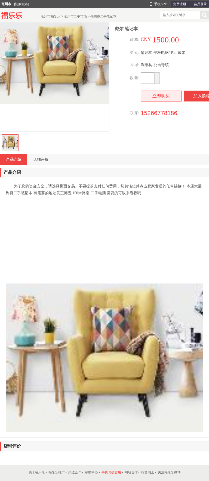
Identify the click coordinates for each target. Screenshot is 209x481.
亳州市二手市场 (75, 16)
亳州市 (6, 4)
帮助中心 (91, 472)
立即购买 (161, 96)
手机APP (160, 4)
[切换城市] (21, 4)
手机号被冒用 (111, 472)
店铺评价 (40, 159)
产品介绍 (13, 159)
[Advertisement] (104, 240)
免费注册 (179, 4)
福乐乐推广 (56, 472)
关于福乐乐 (37, 472)
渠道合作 (74, 472)
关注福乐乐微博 (169, 472)
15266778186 (159, 113)
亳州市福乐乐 (50, 16)
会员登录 (200, 4)
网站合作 (131, 472)
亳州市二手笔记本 (103, 16)
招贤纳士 (147, 472)
